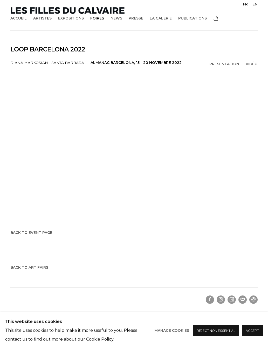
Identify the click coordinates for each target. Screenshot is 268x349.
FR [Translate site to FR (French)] (245, 4)
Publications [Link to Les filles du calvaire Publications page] (192, 18)
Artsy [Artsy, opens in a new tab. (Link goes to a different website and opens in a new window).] (232, 299)
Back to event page (31, 233)
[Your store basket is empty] (216, 19)
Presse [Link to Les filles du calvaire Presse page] (136, 18)
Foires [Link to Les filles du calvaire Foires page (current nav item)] (97, 18)
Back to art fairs (29, 267)
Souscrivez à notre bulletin (242, 299)
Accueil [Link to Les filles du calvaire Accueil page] (18, 18)
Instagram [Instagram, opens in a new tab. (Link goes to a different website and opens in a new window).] (221, 299)
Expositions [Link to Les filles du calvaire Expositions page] (71, 18)
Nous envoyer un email (253, 299)
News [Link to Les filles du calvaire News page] (116, 18)
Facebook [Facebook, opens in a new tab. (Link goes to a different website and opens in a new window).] (210, 299)
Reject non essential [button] (216, 331)
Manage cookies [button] (171, 330)
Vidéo (252, 64)
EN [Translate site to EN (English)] (255, 4)
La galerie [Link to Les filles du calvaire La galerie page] (161, 18)
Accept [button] (252, 331)
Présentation (224, 64)
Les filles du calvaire (67, 10)
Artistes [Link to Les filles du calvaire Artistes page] (42, 18)
